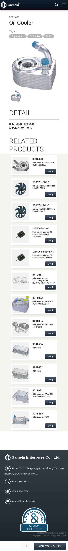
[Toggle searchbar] (56, 5)
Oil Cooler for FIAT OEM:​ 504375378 (42, 326)
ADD (49, 171)
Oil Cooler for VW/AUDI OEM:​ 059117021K (42, 395)
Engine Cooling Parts (19, 36)
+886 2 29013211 (19, 481)
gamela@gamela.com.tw (23, 501)
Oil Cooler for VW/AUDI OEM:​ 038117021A (42, 302)
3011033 (37, 297)
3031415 (37, 413)
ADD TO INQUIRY (49, 546)
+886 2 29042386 (19, 491)
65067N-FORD (40, 182)
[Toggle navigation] (64, 4)
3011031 (37, 390)
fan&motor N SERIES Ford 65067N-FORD (43, 187)
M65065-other (41, 228)
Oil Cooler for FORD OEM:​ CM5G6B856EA (43, 164)
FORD (48, 36)
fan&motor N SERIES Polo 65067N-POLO (43, 210)
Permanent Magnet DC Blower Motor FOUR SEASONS (42, 234)
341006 (36, 274)
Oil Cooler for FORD (40, 417)
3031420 (37, 159)
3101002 (37, 367)
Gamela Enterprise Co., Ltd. (35, 457)
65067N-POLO (40, 205)
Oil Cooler (35, 36)
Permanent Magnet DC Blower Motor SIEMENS (42, 256)
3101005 (37, 321)
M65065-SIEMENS (43, 251)
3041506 (37, 344)
